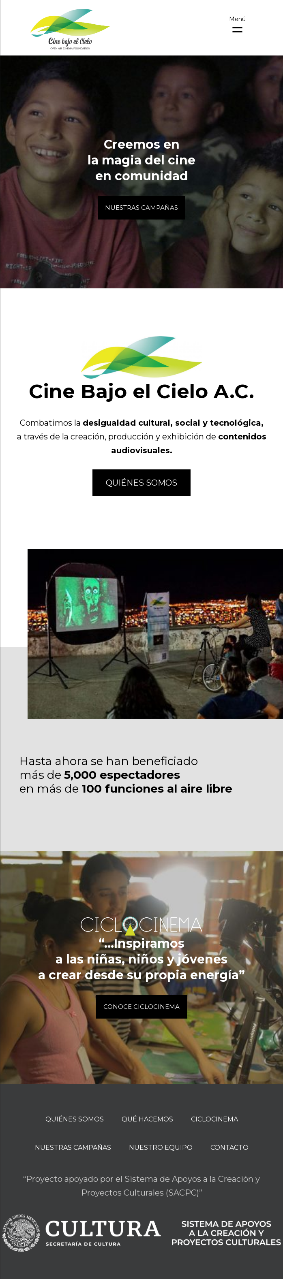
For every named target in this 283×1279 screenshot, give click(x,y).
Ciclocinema (214, 1119)
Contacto (229, 1147)
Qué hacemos (147, 1119)
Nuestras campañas (73, 1147)
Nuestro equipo (161, 1147)
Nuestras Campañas (141, 207)
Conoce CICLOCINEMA (141, 1006)
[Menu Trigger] (237, 23)
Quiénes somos (141, 483)
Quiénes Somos (74, 1119)
